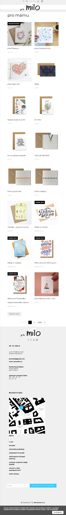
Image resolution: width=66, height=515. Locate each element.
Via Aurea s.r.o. (38, 502)
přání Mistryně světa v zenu (45, 298)
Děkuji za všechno (41, 227)
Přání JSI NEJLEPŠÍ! (42, 155)
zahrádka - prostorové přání (18, 227)
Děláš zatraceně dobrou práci (45, 263)
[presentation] (45, 491)
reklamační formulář (16, 453)
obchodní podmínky (16, 449)
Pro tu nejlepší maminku (17, 155)
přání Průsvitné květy (43, 48)
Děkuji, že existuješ (14, 263)
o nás (11, 442)
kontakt (12, 445)
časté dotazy (14, 474)
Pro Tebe (38, 120)
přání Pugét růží (14, 84)
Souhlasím (58, 512)
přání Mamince (13, 48)
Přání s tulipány (40, 191)
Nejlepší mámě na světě (16, 120)
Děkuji (37, 84)
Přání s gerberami (14, 191)
